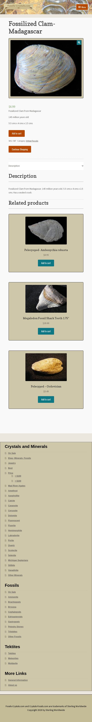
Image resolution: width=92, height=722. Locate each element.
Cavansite (13, 505)
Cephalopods (14, 612)
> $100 (18, 481)
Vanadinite (13, 570)
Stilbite (11, 565)
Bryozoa (12, 607)
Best (10, 468)
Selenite (12, 555)
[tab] (46, 166)
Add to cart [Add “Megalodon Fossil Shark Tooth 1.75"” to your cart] (46, 331)
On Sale (12, 453)
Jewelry (12, 463)
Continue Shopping (20, 149)
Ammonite (13, 597)
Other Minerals (15, 575)
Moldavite (13, 663)
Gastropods (14, 622)
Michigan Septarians (18, 560)
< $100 (18, 476)
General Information (18, 680)
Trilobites (12, 631)
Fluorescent (14, 520)
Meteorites (13, 658)
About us (12, 685)
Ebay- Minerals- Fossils (19, 458)
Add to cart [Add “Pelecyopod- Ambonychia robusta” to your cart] (46, 263)
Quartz (11, 545)
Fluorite (12, 525)
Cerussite (13, 510)
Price (10, 473)
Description (14, 165)
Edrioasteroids (15, 617)
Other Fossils (32, 141)
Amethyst (13, 491)
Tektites (12, 653)
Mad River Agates (16, 486)
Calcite (11, 501)
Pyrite (11, 540)
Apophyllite (13, 496)
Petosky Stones (15, 626)
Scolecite (12, 550)
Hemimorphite (15, 530)
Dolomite (12, 515)
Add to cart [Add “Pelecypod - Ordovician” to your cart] (46, 399)
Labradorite (13, 535)
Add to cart (16, 133)
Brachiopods (14, 602)
